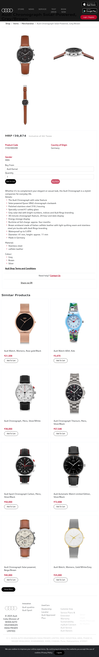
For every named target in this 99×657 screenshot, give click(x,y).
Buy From (9, 165)
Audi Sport (27, 618)
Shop (8, 23)
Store (21, 9)
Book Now (63, 10)
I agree (59, 653)
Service (42, 9)
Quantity (9, 173)
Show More (8, 589)
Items (16, 23)
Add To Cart (10, 181)
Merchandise (28, 23)
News (31, 9)
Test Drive (53, 10)
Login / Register (88, 17)
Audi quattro (28, 615)
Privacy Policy (46, 652)
